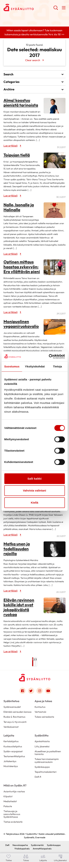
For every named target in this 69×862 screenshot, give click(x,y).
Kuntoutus (40, 706)
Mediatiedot (10, 801)
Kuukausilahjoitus (12, 746)
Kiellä (34, 502)
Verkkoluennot (11, 726)
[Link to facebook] (22, 691)
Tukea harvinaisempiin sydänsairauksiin (47, 760)
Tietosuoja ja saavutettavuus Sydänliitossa (11, 814)
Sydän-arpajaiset (13, 751)
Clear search (32, 60)
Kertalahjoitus (11, 741)
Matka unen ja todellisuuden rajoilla (16, 548)
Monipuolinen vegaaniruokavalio (21, 324)
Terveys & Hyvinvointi (14, 721)
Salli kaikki (34, 478)
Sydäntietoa (11, 701)
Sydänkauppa (42, 766)
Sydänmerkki (37, 845)
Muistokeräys (10, 766)
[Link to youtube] (48, 691)
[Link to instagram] (39, 691)
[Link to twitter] (31, 691)
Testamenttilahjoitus (14, 756)
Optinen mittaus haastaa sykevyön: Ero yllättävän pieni (21, 266)
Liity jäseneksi (42, 746)
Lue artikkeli (10, 145)
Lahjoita (8, 735)
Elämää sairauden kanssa (17, 711)
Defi (7, 845)
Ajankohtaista (42, 741)
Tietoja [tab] (57, 366)
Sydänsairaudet (12, 706)
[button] (55, 9)
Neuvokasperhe (20, 845)
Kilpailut (8, 796)
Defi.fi (38, 776)
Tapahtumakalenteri (45, 771)
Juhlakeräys (9, 761)
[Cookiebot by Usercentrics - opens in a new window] (49, 356)
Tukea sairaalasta (44, 716)
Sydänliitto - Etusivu (28, 7)
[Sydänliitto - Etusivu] (34, 677)
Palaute (7, 806)
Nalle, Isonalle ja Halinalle (18, 207)
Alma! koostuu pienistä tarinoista (20, 103)
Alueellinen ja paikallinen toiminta (48, 753)
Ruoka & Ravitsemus (14, 716)
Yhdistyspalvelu (22, 848)
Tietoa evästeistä (12, 821)
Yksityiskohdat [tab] (35, 366)
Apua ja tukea (43, 701)
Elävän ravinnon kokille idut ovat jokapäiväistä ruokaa (18, 607)
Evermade (40, 837)
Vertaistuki (40, 711)
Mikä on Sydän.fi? (14, 785)
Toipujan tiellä (16, 155)
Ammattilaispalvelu (42, 848)
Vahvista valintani (34, 490)
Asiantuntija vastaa (14, 791)
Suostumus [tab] (12, 366)
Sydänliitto (42, 735)
